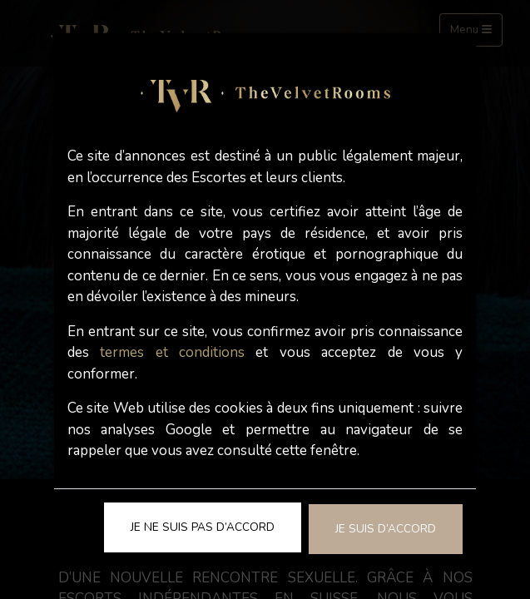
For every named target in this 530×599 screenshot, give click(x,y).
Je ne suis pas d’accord (203, 527)
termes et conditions (172, 352)
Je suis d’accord (385, 529)
